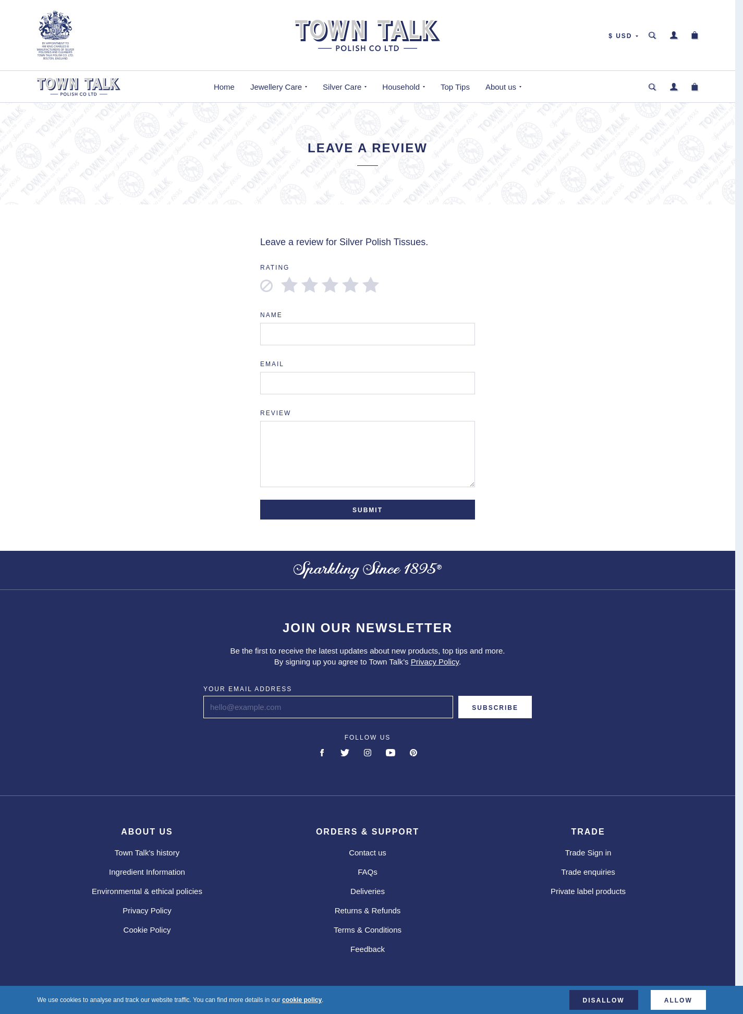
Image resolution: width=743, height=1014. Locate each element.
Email (272, 364)
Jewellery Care (276, 86)
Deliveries (367, 891)
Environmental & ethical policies (147, 891)
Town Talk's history (147, 852)
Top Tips (455, 86)
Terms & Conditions (367, 929)
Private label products (588, 891)
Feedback (367, 949)
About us (500, 86)
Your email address (247, 689)
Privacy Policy (435, 661)
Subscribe (495, 707)
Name (271, 315)
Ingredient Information (147, 871)
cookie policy (302, 1000)
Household (401, 86)
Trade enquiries (588, 871)
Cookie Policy (147, 929)
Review (275, 413)
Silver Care (342, 86)
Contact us (367, 852)
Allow (678, 1000)
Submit (367, 510)
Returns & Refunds (368, 910)
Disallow (604, 1000)
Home (224, 86)
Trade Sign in (588, 852)
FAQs (367, 871)
